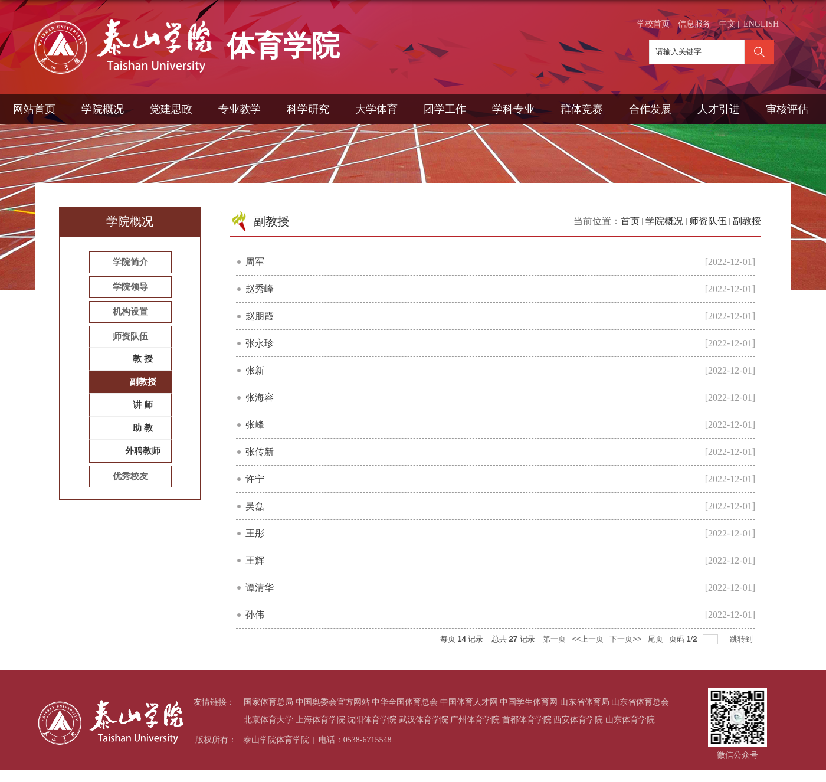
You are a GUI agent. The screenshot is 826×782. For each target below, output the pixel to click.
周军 (254, 262)
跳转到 (742, 638)
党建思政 (171, 109)
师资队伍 (708, 221)
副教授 (747, 221)
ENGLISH (761, 23)
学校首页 (653, 23)
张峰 (254, 425)
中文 (727, 23)
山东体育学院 (630, 719)
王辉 (254, 560)
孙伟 (254, 615)
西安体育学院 (578, 719)
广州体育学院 (475, 719)
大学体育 (376, 109)
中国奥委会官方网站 (333, 702)
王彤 (254, 533)
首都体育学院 (527, 719)
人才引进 (718, 109)
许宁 (254, 479)
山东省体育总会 (640, 702)
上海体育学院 (320, 719)
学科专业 (513, 109)
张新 (254, 370)
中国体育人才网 (469, 702)
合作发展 (650, 109)
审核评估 (787, 109)
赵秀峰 (259, 289)
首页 (630, 221)
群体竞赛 (581, 109)
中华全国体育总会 (405, 702)
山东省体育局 (584, 702)
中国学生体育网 (529, 702)
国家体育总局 (268, 702)
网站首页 (34, 109)
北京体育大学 (268, 719)
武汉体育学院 (423, 719)
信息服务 (694, 23)
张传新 (259, 452)
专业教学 (239, 109)
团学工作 (445, 109)
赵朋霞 (259, 316)
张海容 (259, 397)
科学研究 (308, 109)
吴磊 (254, 506)
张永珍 (259, 343)
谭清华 (259, 588)
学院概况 (102, 109)
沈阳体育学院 (371, 719)
